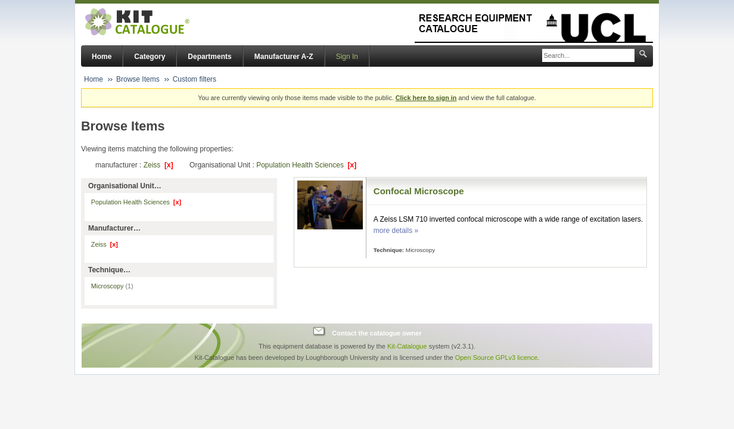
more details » (396, 230)
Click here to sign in (426, 97)
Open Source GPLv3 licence (496, 357)
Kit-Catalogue (407, 346)
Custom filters (194, 79)
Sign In (347, 56)
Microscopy (112, 286)
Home (101, 56)
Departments (209, 56)
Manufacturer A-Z (283, 56)
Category (149, 56)
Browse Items (138, 79)
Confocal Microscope (419, 191)
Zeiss (158, 165)
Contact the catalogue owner (376, 333)
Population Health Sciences (306, 165)
